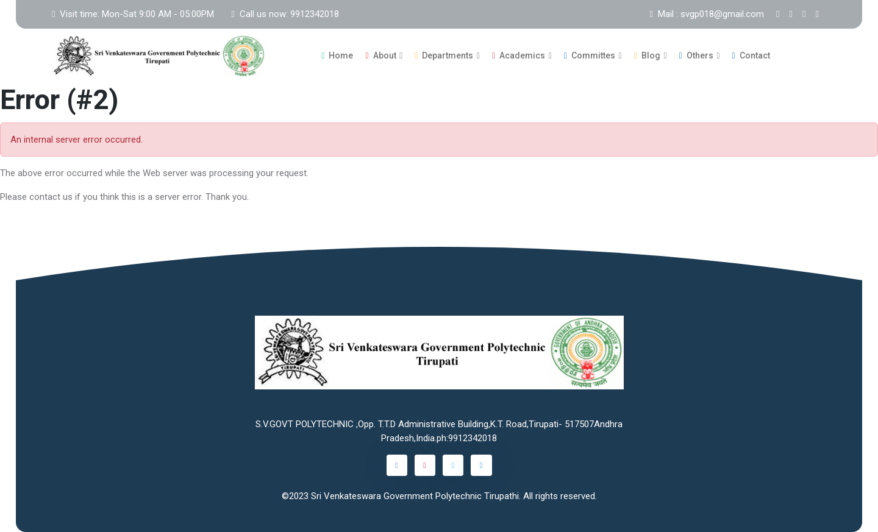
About (380, 55)
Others (696, 55)
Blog (647, 55)
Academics (518, 55)
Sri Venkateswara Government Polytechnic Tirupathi (415, 496)
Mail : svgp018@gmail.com (707, 14)
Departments (444, 55)
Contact (751, 55)
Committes (589, 55)
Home (337, 55)
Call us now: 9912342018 (284, 14)
